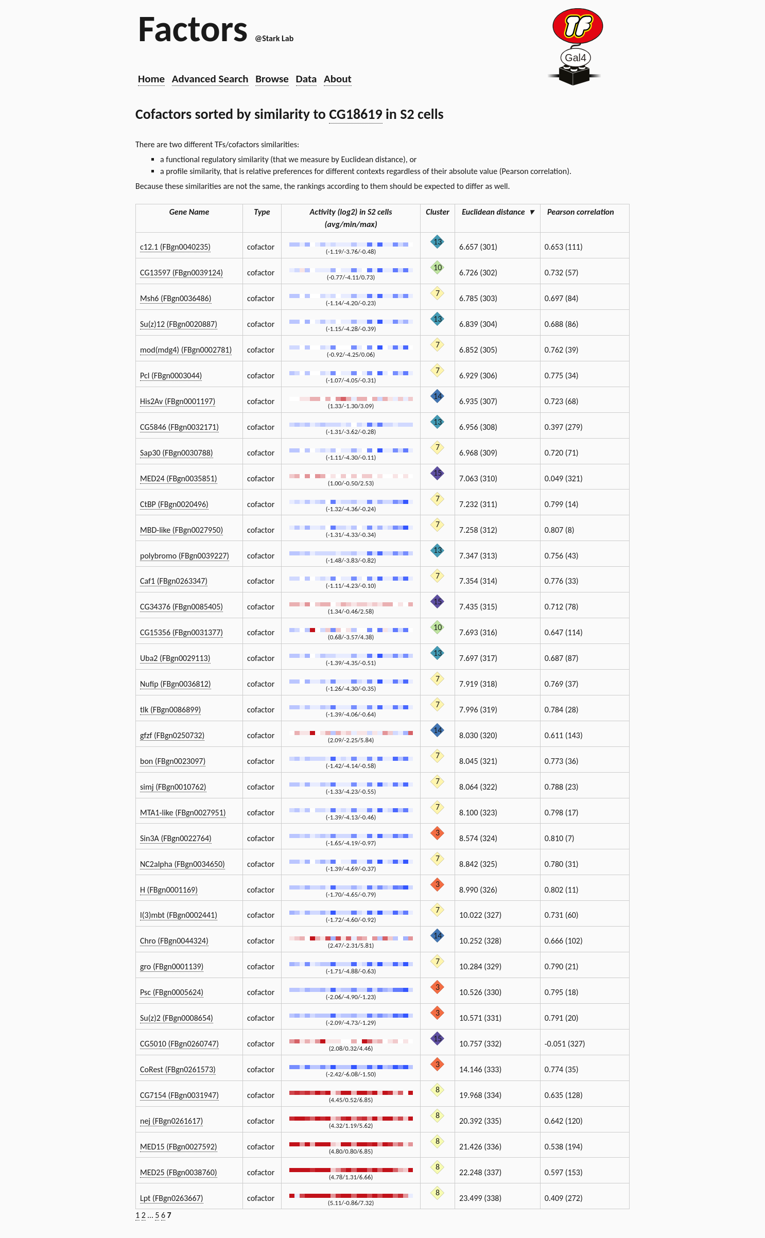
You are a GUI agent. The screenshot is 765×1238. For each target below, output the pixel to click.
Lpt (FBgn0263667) (171, 1198)
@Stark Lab (274, 38)
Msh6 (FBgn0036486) (176, 298)
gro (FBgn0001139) (171, 966)
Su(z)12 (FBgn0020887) (178, 324)
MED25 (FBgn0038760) (178, 1172)
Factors (193, 28)
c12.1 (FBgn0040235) (175, 247)
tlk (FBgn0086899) (170, 709)
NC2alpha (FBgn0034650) (182, 864)
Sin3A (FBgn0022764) (176, 838)
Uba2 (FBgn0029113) (175, 658)
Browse (272, 78)
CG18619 (355, 114)
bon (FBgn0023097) (172, 761)
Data (306, 78)
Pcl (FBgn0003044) (171, 375)
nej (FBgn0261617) (171, 1121)
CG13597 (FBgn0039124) (181, 272)
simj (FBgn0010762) (173, 787)
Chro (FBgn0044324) (174, 941)
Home (151, 78)
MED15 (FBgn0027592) (178, 1147)
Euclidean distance (497, 212)
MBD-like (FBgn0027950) (181, 530)
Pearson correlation (584, 212)
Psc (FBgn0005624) (171, 992)
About (338, 78)
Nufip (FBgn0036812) (175, 684)
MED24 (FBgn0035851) (178, 478)
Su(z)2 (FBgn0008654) (176, 1018)
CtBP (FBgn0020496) (174, 504)
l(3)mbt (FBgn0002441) (178, 915)
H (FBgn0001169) (169, 890)
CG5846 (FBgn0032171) (179, 427)
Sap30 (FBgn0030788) (176, 453)
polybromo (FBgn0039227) (184, 556)
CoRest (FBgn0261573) (178, 1069)
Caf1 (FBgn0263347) (173, 581)
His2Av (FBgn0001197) (177, 401)
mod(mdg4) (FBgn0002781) (186, 350)
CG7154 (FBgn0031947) (179, 1095)
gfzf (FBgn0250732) (172, 735)
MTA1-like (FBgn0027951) (183, 812)
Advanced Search (210, 78)
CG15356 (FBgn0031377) (181, 632)
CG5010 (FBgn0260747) (179, 1044)
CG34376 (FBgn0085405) (181, 607)
